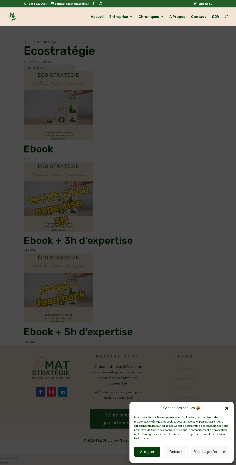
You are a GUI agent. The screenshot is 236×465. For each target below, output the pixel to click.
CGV (215, 17)
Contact (198, 17)
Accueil (97, 17)
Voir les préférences (210, 452)
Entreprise (118, 17)
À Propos (177, 17)
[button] (226, 408)
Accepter (147, 452)
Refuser (176, 452)
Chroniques (148, 17)
